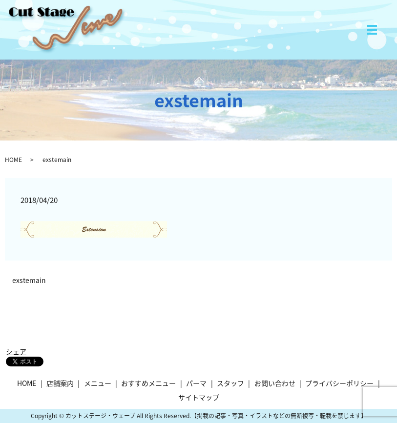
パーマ (196, 383)
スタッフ (230, 383)
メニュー (97, 383)
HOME (13, 159)
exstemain (29, 280)
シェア (16, 351)
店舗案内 (60, 383)
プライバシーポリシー (339, 383)
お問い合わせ (274, 383)
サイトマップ (198, 397)
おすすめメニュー (148, 383)
